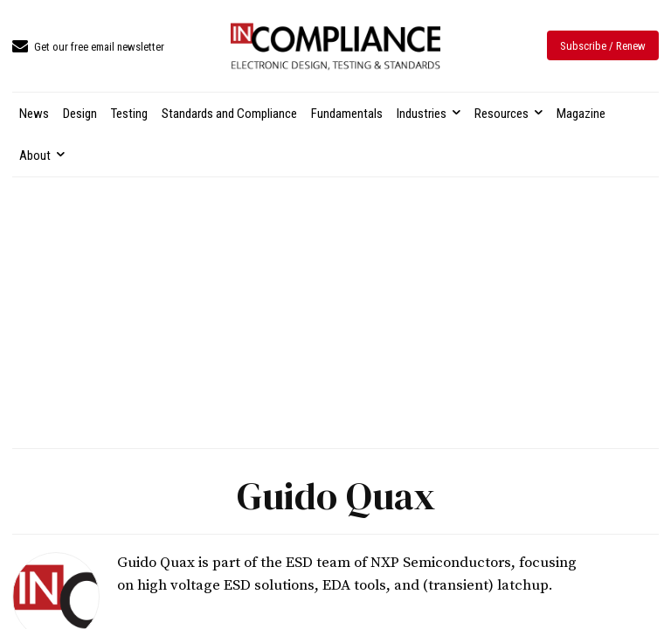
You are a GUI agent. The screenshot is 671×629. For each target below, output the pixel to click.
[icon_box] (88, 47)
